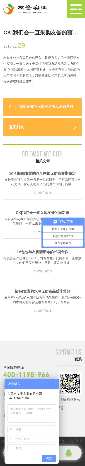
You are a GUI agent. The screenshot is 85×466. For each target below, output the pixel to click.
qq (69, 453)
